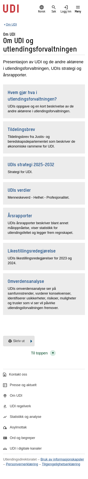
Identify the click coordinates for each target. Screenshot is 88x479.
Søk (54, 8)
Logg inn (66, 8)
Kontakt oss (18, 374)
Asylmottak (18, 427)
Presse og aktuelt (23, 385)
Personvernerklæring (22, 464)
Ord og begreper (22, 438)
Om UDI (16, 395)
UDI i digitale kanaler (26, 448)
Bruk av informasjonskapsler (62, 459)
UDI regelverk (20, 406)
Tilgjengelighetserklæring (61, 464)
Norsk (42, 8)
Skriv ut (16, 341)
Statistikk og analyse (25, 417)
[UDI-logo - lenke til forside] (11, 10)
